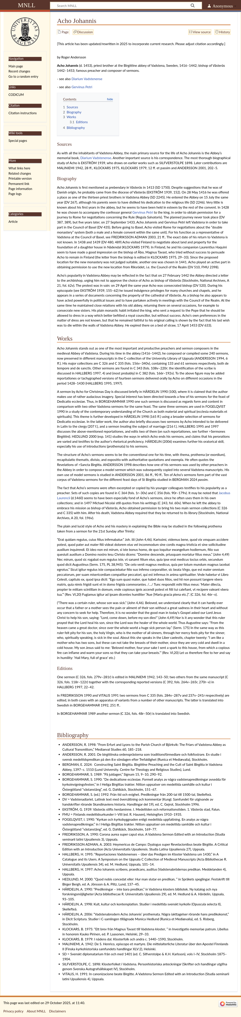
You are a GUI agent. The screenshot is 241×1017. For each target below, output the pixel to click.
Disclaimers (57, 1011)
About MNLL (36, 1011)
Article (13, 221)
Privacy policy (13, 1011)
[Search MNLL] (126, 5)
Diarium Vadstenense (87, 79)
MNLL (26, 5)
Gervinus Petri (82, 87)
